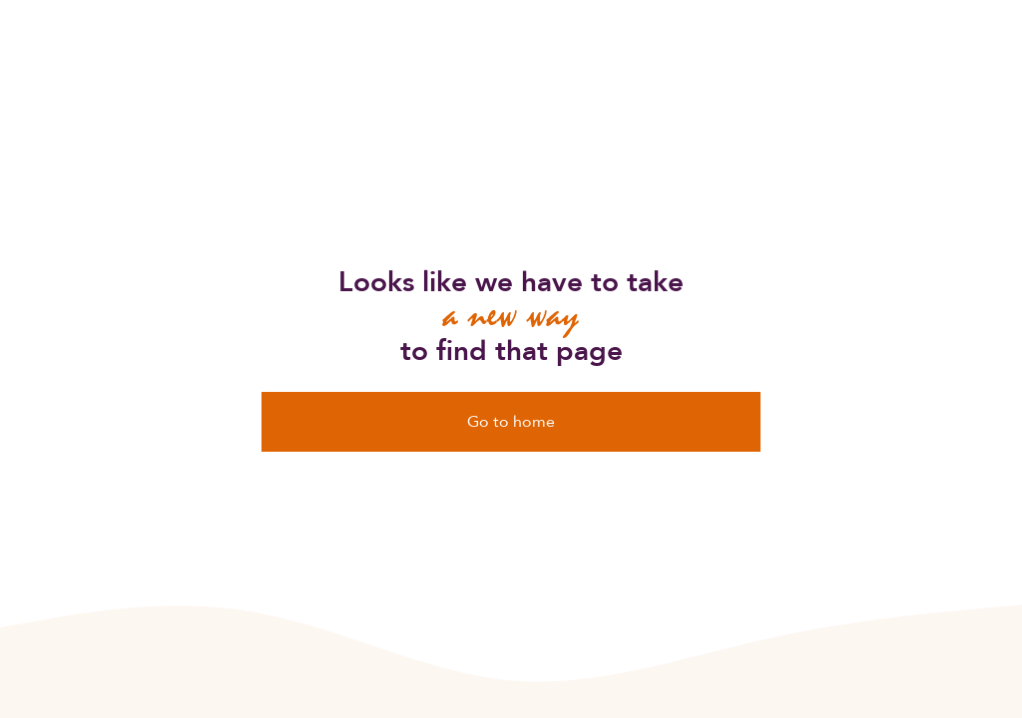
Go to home (511, 422)
